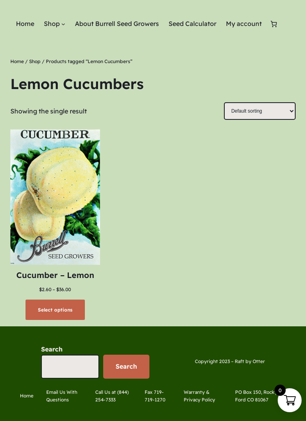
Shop (35, 61)
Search (52, 349)
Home (17, 61)
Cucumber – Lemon (55, 275)
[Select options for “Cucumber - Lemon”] (55, 310)
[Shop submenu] (63, 24)
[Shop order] (260, 111)
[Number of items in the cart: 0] (274, 24)
